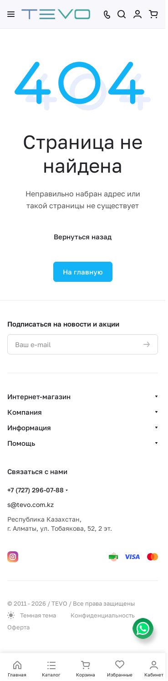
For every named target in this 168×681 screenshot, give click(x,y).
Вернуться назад (83, 236)
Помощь (21, 443)
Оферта (18, 627)
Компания (24, 412)
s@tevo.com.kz (30, 504)
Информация (29, 427)
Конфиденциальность (103, 615)
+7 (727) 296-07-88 (35, 490)
